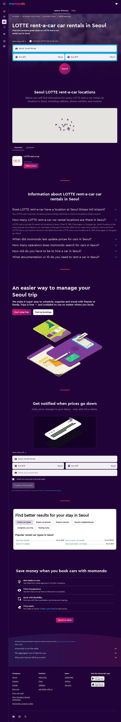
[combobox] (19, 41)
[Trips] (4, 34)
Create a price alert (47, 609)
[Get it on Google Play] (97, 678)
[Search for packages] (4, 27)
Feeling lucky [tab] (43, 528)
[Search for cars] (4, 21)
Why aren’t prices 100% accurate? (66, 657)
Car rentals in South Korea (31, 16)
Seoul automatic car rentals (76, 544)
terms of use (44, 490)
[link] (31, 165)
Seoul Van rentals (22, 540)
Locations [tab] (30, 147)
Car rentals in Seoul (49, 16)
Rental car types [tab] (24, 522)
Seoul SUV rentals (23, 544)
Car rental (15, 16)
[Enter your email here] (67, 473)
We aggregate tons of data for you (66, 653)
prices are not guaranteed (66, 641)
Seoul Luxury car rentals (74, 540)
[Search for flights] (4, 11)
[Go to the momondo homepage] (17, 3)
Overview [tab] (18, 147)
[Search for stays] (4, 16)
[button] (4, 4)
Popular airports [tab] (62, 522)
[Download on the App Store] (97, 684)
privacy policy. (56, 490)
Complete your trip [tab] (25, 528)
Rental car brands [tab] (43, 522)
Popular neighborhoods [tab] (84, 522)
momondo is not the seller (66, 648)
